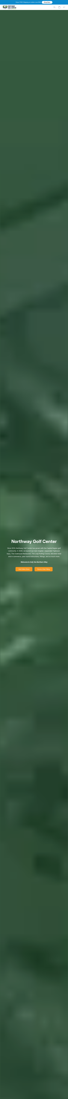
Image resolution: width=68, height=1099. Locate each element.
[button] (47, 2)
